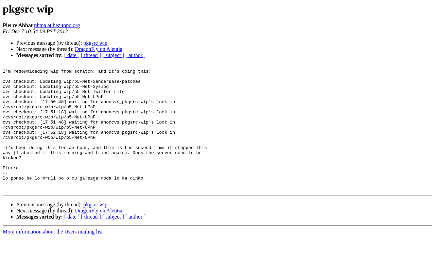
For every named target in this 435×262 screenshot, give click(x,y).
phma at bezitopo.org (57, 25)
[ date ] (72, 55)
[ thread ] (91, 55)
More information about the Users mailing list (53, 256)
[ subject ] (113, 55)
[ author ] (135, 55)
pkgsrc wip (95, 43)
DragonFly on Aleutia (98, 49)
